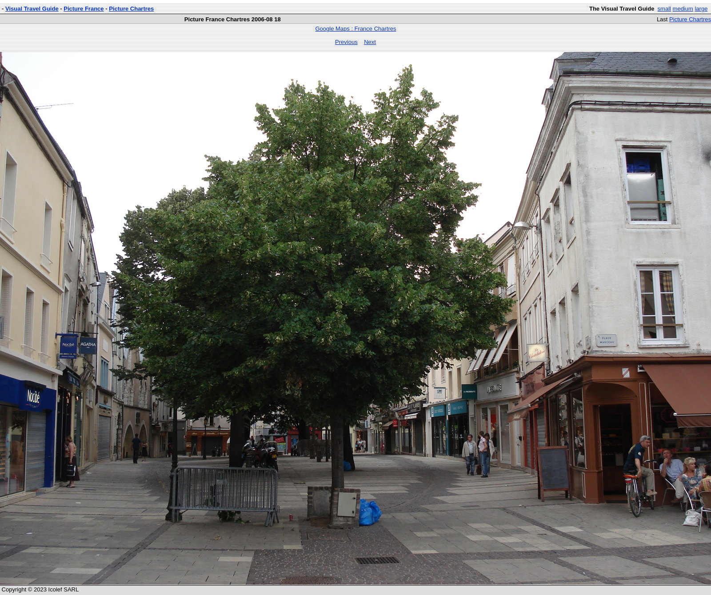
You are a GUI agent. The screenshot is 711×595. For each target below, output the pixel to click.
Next (370, 42)
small (664, 8)
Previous (346, 42)
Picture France (84, 8)
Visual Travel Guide (32, 8)
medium (683, 8)
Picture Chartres (131, 8)
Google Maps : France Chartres (355, 28)
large (701, 8)
